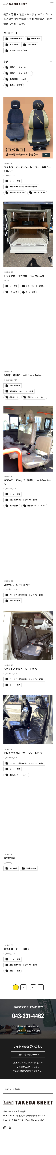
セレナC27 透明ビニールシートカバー (23, 753)
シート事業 (35, 38)
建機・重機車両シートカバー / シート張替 (23, 965)
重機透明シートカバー (18, 79)
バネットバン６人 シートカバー (21, 669)
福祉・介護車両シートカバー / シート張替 (23, 500)
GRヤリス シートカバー (16, 584)
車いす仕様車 (14, 506)
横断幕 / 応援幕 (31, 868)
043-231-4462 (16, 1119)
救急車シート (14, 397)
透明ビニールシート (18, 67)
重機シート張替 (16, 85)
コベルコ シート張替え (16, 949)
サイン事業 (31, 44)
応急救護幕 (9, 858)
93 (33, 987)
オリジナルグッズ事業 (18, 50)
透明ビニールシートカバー (20, 73)
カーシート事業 (16, 38)
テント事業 (14, 44)
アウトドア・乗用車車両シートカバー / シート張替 (26, 595)
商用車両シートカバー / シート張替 (21, 391)
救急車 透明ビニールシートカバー (22, 375)
